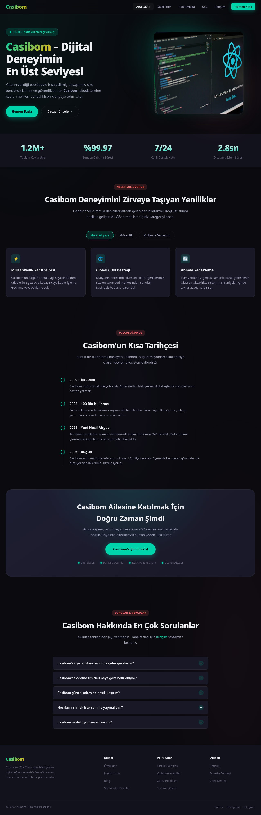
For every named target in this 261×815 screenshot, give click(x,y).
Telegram (249, 807)
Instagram (233, 807)
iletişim (161, 637)
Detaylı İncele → (60, 111)
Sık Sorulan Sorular (117, 788)
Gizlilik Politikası (167, 766)
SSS (204, 7)
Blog (107, 781)
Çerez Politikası (167, 781)
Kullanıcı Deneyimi (157, 235)
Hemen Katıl (243, 7)
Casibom (16, 6)
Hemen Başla (22, 111)
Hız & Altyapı (100, 235)
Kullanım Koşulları (169, 773)
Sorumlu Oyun (167, 788)
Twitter (218, 807)
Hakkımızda (186, 7)
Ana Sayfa (143, 7)
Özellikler (164, 7)
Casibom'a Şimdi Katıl (130, 549)
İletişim (220, 7)
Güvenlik (126, 235)
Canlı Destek (218, 781)
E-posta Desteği (220, 773)
